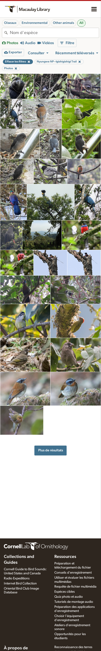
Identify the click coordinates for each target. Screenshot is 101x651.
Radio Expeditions (17, 578)
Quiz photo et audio (68, 596)
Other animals (63, 23)
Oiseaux (10, 23)
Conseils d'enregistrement (73, 572)
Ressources (65, 557)
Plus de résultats (50, 450)
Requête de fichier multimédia (75, 586)
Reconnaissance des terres (73, 647)
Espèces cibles (64, 591)
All (81, 23)
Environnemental (35, 23)
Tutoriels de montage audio (73, 602)
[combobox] (54, 33)
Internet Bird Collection (20, 583)
